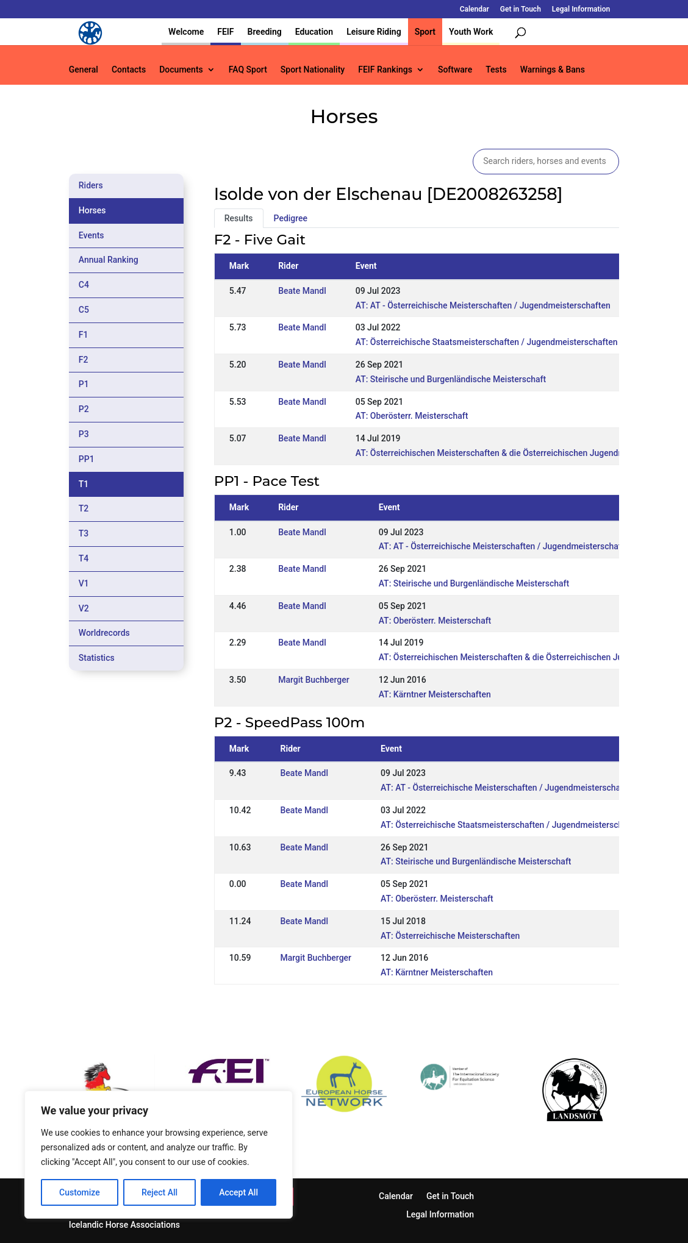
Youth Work (471, 32)
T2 (84, 508)
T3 (84, 533)
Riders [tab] (91, 185)
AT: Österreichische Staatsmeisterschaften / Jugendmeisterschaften (487, 342)
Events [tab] (91, 235)
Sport (425, 32)
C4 (84, 285)
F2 (83, 360)
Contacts (129, 69)
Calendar (474, 9)
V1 (84, 583)
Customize (79, 1192)
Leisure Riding (373, 32)
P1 (84, 384)
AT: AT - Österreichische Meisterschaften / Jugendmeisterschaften (483, 305)
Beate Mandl (302, 291)
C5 (84, 310)
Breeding (265, 32)
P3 (84, 434)
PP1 (87, 459)
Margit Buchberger (313, 680)
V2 (84, 608)
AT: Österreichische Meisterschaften (450, 936)
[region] (158, 1155)
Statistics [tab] (97, 658)
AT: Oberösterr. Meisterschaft (412, 416)
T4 (84, 558)
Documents (181, 69)
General (83, 69)
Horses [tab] (92, 210)
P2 (84, 409)
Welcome (186, 32)
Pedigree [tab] (291, 218)
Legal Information (581, 9)
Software (455, 69)
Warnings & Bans (552, 69)
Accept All (238, 1192)
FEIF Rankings (385, 69)
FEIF (225, 32)
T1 (84, 484)
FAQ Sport (248, 69)
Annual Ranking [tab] (108, 260)
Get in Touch (520, 9)
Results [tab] (238, 218)
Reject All (159, 1192)
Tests (496, 69)
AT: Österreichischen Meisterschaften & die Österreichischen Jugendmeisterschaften (518, 453)
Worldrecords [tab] (104, 633)
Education (314, 32)
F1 (83, 335)
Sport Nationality (313, 69)
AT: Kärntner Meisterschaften (435, 694)
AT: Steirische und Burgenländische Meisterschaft (451, 379)
